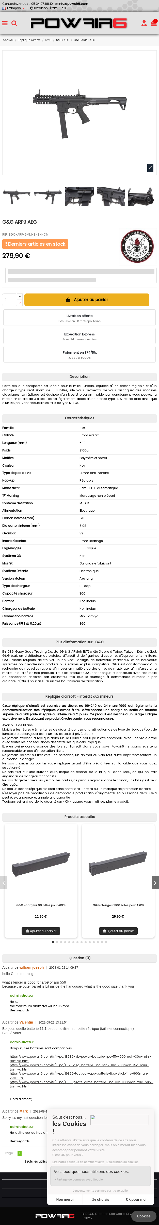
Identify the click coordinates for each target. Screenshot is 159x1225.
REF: (5, 235)
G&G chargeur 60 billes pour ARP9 (41, 905)
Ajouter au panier (87, 300)
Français (13, 8)
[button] (53, 942)
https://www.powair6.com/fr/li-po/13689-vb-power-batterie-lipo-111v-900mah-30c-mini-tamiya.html (80, 1058)
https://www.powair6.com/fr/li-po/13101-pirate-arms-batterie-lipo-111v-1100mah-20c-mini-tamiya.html (81, 1084)
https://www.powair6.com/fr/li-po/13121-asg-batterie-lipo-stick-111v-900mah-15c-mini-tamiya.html (79, 1067)
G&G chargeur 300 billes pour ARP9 (118, 905)
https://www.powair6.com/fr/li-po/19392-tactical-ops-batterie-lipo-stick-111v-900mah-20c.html (79, 1075)
